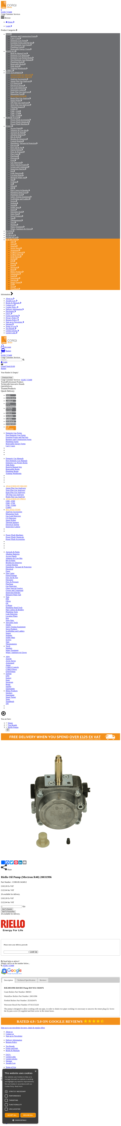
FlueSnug (15, 156)
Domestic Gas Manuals (20, 56)
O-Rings (14, 182)
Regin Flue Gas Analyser (21, 98)
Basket (6, 351)
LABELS (9, 71)
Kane (13, 265)
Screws (14, 201)
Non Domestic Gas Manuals (22, 60)
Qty (24, 906)
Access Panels (17, 128)
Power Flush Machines (20, 124)
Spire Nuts (15, 214)
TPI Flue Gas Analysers (20, 103)
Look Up (33, 952)
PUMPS (9, 233)
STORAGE (10, 235)
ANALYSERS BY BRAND (22, 75)
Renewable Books (18, 64)
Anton (14, 244)
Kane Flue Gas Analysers (21, 92)
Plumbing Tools (17, 195)
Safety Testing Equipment (21, 197)
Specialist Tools (17, 212)
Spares (14, 210)
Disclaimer (11, 311)
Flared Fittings (17, 150)
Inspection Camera (18, 90)
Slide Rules (16, 66)
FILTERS (9, 231)
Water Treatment (18, 227)
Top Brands (11, 329)
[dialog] (20, 1096)
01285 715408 (6, 12)
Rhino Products (17, 272)
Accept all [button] (12, 1115)
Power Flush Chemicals (20, 122)
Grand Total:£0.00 (8, 366)
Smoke (14, 205)
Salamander (16, 274)
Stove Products (17, 216)
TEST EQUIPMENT (14, 73)
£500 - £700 (16, 113)
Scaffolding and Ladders (21, 199)
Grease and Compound (20, 167)
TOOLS (9, 126)
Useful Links (11, 333)
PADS (8, 34)
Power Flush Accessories (21, 120)
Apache (14, 246)
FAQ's (9, 314)
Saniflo (14, 276)
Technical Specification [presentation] (26, 980)
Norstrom (15, 267)
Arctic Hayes (16, 248)
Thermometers (17, 220)
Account (6, 347)
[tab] (8, 980)
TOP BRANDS (11, 240)
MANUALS (10, 51)
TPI (13, 285)
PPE (13, 188)
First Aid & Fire (17, 148)
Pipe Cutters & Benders (20, 190)
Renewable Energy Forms (21, 49)
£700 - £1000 (16, 115)
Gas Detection (17, 163)
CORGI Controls (18, 252)
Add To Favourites (8, 911)
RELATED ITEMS (18, 96)
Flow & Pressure (18, 152)
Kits (13, 171)
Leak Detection (17, 173)
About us (10, 299)
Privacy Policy (12, 318)
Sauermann (15, 278)
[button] (20, 1120)
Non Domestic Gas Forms (21, 45)
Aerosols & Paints (18, 133)
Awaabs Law (11, 301)
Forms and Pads (13, 316)
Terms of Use (12, 326)
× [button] (35, 1071)
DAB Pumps (16, 257)
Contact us (11, 305)
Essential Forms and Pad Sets (22, 43)
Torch (13, 222)
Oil (12, 184)
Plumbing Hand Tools (20, 193)
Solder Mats (16, 208)
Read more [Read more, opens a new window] (18, 1086)
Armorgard (15, 250)
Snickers (14, 280)
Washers (14, 225)
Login (9, 26)
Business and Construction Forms (24, 36)
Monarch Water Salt (19, 178)
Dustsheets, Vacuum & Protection (24, 143)
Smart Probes (16, 101)
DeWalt (14, 259)
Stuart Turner (16, 282)
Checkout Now (7, 377)
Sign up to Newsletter (15, 322)
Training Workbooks (19, 68)
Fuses (13, 160)
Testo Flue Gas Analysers (21, 105)
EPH (13, 261)
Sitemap (10, 324)
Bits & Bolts (16, 137)
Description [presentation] (8, 980)
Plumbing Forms (18, 47)
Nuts (13, 180)
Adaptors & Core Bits (20, 130)
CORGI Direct (17, 255)
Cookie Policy (12, 307)
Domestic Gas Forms (19, 41)
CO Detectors (16, 83)
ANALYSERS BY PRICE (21, 77)
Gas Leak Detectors (19, 88)
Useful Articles (12, 331)
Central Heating (17, 141)
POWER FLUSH (12, 118)
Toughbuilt (15, 289)
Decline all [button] (28, 1115)
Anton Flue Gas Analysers (21, 81)
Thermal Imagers (18, 107)
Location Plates (17, 175)
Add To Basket (7, 909)
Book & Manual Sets (19, 53)
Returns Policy (12, 320)
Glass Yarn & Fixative (20, 165)
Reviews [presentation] (43, 980)
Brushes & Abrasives (19, 139)
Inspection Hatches (18, 169)
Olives (14, 186)
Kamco (14, 263)
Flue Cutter (15, 154)
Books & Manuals (13, 303)
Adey (13, 242)
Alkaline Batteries (18, 135)
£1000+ (14, 109)
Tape (13, 218)
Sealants (14, 203)
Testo (13, 287)
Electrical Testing (18, 86)
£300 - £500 (16, 111)
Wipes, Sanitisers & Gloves (22, 229)
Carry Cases (16, 38)
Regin (13, 270)
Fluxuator (15, 158)
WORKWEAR (11, 237)
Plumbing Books (18, 62)
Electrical (15, 145)
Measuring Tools (18, 94)
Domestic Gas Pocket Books (22, 58)
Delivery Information (15, 309)
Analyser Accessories (19, 79)
